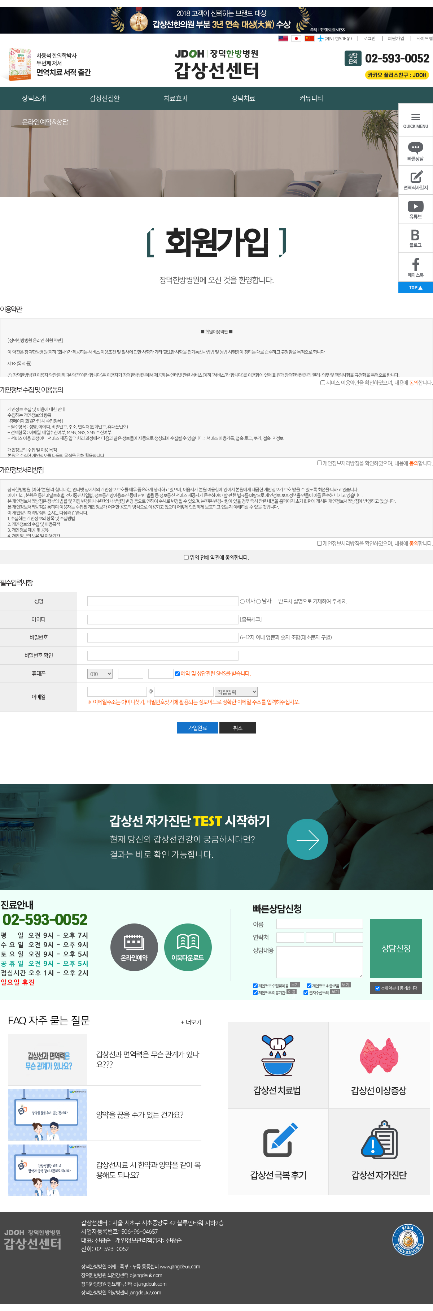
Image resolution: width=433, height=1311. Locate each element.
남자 (263, 601)
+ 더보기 (191, 1022)
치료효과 (176, 98)
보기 (295, 984)
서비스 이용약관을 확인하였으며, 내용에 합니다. (379, 383)
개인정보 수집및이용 (270, 985)
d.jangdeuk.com (150, 1284)
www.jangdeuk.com (180, 1266)
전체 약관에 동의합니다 (396, 988)
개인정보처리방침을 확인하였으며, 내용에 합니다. (377, 463)
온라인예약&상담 (45, 122)
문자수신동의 (315, 992)
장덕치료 (243, 98)
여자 (247, 601)
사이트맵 (424, 38)
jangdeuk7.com (145, 1292)
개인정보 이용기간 (269, 992)
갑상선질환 (105, 98)
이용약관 (292, 991)
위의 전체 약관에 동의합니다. (219, 557)
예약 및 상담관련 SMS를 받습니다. (215, 673)
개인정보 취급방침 (322, 985)
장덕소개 (34, 98)
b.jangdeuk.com (146, 1275)
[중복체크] (251, 619)
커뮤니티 (311, 98)
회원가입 (396, 38)
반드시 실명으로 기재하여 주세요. (313, 601)
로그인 (369, 38)
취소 (238, 728)
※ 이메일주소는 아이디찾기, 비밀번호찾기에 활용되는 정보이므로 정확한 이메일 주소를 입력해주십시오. (193, 702)
